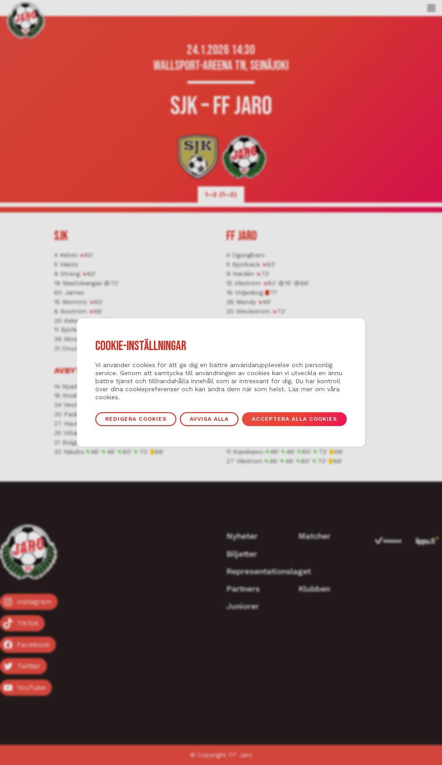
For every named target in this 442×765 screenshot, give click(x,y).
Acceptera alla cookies (295, 418)
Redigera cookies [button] (135, 418)
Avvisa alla (209, 418)
